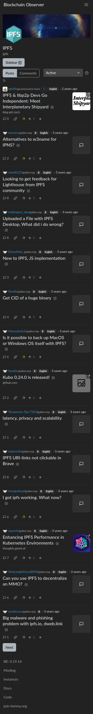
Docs (8, 688)
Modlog (10, 670)
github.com (10, 382)
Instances (11, 679)
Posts (10, 73)
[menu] (86, 4)
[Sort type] (63, 72)
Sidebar (14, 62)
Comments (28, 73)
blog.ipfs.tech (11, 112)
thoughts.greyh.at (14, 548)
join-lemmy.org (15, 706)
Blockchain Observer (24, 4)
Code (8, 697)
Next (9, 647)
